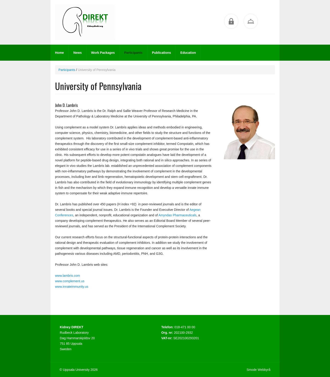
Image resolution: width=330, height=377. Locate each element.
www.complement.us (69, 281)
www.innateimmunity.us (71, 286)
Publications (161, 52)
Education (188, 52)
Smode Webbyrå (258, 370)
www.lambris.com (67, 275)
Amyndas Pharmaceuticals (177, 215)
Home (59, 52)
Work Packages (103, 52)
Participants (133, 52)
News (77, 52)
